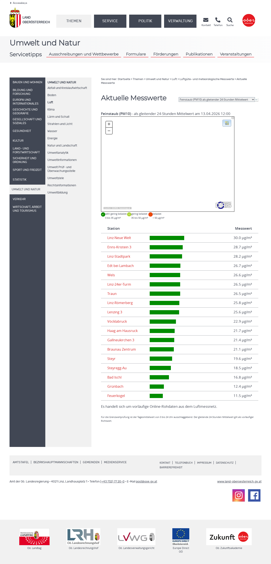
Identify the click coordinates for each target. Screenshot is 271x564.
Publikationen (199, 54)
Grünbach (115, 386)
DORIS (115, 208)
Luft (50, 102)
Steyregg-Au (117, 368)
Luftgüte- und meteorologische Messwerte (207, 79)
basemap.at (124, 208)
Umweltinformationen (62, 160)
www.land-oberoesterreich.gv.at (239, 481)
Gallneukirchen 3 (121, 340)
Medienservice (115, 462)
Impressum (209, 462)
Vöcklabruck (117, 321)
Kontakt (166, 462)
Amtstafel (21, 462)
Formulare (136, 54)
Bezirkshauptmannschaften (55, 462)
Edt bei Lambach (120, 265)
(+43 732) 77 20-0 (112, 481)
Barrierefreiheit (173, 467)
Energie (52, 138)
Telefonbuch (186, 462)
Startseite (124, 79)
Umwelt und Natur (61, 82)
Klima (51, 109)
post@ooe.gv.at (146, 481)
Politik (145, 21)
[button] (227, 122)
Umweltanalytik (57, 152)
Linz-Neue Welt (120, 237)
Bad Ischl (114, 377)
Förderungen (165, 54)
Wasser (52, 131)
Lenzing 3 (115, 312)
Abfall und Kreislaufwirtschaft (67, 88)
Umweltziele (55, 178)
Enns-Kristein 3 (119, 247)
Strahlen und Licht (59, 124)
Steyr (111, 358)
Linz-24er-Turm (119, 284)
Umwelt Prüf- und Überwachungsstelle (61, 169)
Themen (73, 21)
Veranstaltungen (236, 54)
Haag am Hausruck (122, 330)
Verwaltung (180, 21)
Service (110, 21)
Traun (112, 293)
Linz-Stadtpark (119, 256)
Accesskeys (18, 3)
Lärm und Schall (58, 116)
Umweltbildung (57, 192)
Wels (111, 275)
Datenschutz (233, 462)
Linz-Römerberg (120, 302)
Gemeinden (91, 462)
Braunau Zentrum (122, 349)
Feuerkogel (116, 395)
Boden (51, 95)
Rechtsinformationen (61, 185)
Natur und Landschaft (62, 145)
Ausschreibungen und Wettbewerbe (84, 54)
